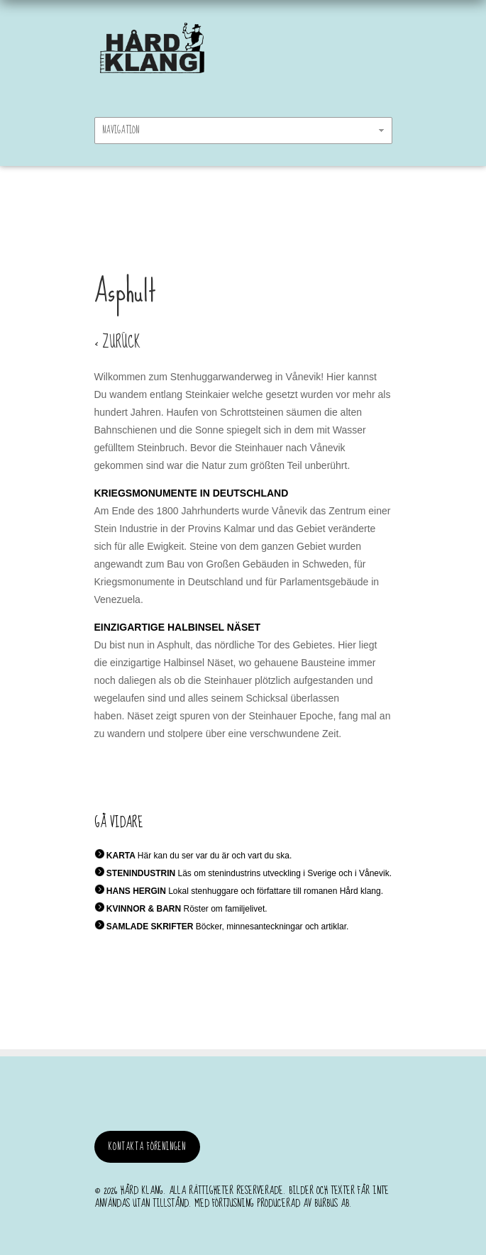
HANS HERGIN (136, 891)
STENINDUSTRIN (140, 873)
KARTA (121, 856)
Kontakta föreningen (147, 1147)
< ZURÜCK (117, 342)
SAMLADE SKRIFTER (150, 926)
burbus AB (331, 1203)
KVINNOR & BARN (143, 909)
